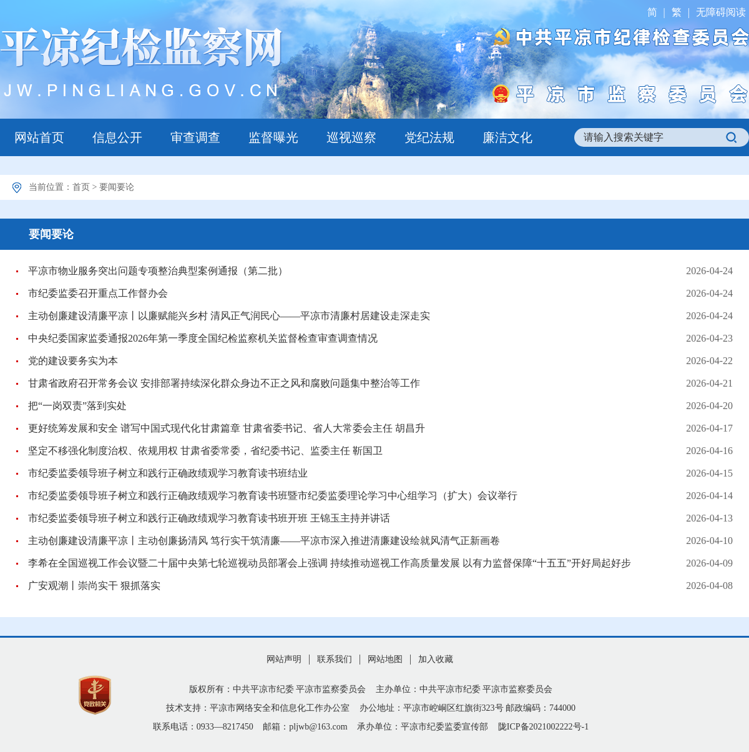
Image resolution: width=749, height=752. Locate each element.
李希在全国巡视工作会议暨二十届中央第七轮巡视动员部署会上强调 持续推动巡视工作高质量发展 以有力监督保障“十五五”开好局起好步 (329, 563)
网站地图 (385, 659)
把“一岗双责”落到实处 (77, 405)
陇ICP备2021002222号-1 (543, 726)
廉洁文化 (507, 137)
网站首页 (39, 137)
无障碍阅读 (721, 12)
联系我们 (334, 659)
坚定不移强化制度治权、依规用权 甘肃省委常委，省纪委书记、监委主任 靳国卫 (205, 450)
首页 (81, 187)
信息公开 (117, 137)
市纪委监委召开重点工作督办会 (98, 293)
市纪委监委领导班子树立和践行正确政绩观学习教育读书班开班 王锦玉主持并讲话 (209, 518)
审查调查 (195, 137)
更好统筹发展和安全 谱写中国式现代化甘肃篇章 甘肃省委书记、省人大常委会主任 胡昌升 (226, 428)
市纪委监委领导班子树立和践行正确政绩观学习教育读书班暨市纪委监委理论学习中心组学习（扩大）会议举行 (272, 495)
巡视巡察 (351, 137)
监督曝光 (273, 137)
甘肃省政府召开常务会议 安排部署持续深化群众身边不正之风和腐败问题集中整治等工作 (224, 383)
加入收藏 (435, 659)
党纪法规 (429, 137)
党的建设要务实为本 (73, 360)
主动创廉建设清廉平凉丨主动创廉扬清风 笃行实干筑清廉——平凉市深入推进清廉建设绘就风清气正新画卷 (264, 540)
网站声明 (284, 659)
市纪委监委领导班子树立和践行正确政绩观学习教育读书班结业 (168, 473)
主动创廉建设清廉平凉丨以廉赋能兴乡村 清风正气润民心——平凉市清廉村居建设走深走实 (229, 315)
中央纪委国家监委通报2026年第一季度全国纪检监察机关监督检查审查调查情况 (203, 338)
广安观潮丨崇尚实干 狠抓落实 (94, 585)
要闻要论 (116, 187)
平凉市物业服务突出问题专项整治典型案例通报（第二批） (158, 270)
